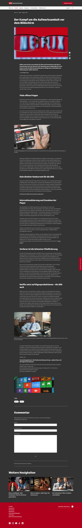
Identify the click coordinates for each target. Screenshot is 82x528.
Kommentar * (17, 433)
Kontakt (11, 506)
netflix (21, 401)
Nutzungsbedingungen (14, 513)
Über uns (11, 8)
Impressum (11, 508)
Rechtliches (11, 509)
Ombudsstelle (34, 8)
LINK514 (16, 401)
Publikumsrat (42, 8)
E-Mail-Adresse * (18, 428)
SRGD (20, 12)
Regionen (26, 8)
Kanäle (16, 8)
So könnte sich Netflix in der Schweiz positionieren (32, 194)
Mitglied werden (68, 3)
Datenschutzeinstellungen (15, 516)
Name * (16, 422)
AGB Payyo (11, 515)
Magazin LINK (24, 12)
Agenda (21, 8)
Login (68, 8)
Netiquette (11, 511)
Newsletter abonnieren (65, 506)
